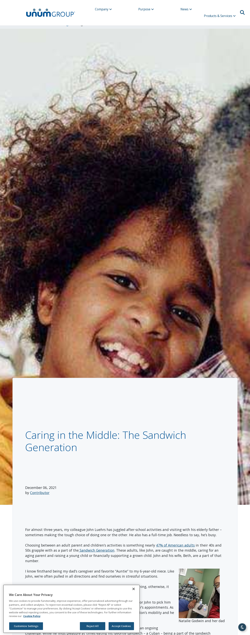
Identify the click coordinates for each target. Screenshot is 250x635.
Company (103, 9)
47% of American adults (175, 545)
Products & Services (220, 16)
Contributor (39, 492)
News (186, 9)
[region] (71, 609)
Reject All (92, 626)
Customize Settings (26, 626)
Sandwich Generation (96, 550)
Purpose (146, 9)
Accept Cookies (121, 626)
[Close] (133, 589)
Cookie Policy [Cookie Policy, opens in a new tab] (31, 616)
